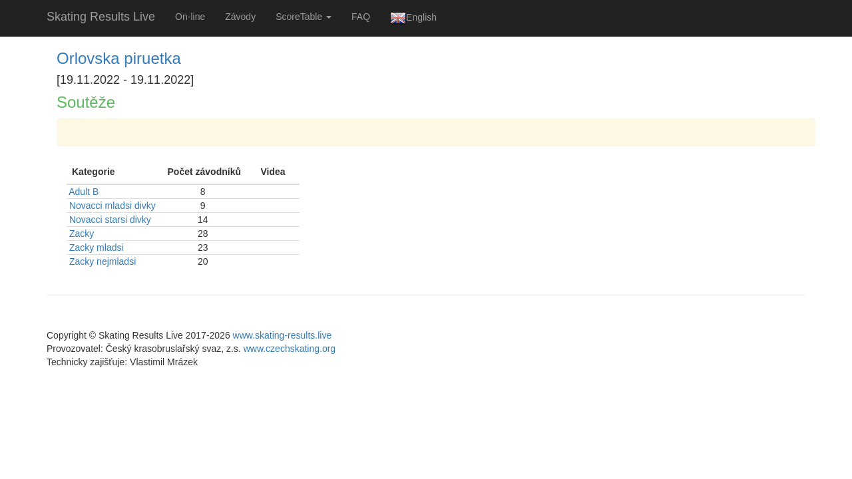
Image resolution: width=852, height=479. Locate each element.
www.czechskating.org (290, 348)
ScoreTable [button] (303, 16)
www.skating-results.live (282, 335)
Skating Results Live (101, 16)
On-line (190, 16)
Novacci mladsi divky (112, 205)
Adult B (84, 191)
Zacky (81, 233)
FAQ (360, 16)
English (413, 18)
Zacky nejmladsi (102, 261)
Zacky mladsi (96, 247)
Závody (240, 16)
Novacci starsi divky (110, 219)
